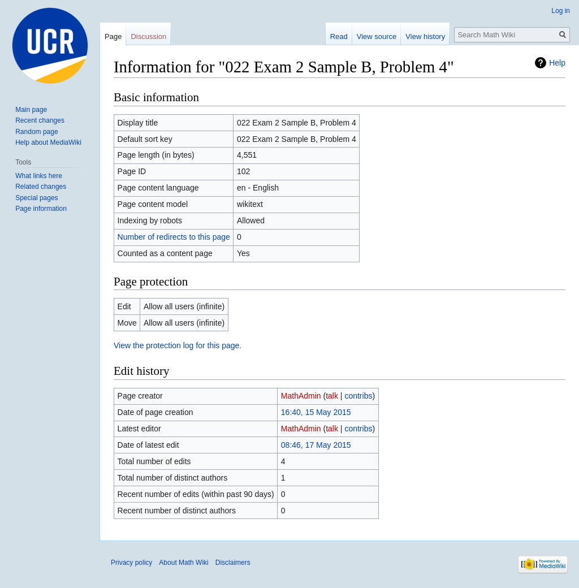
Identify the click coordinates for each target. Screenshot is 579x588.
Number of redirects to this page (174, 236)
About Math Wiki (183, 563)
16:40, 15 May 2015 (316, 412)
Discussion (148, 36)
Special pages (36, 198)
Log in (560, 11)
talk (332, 395)
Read (339, 36)
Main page (31, 110)
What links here (38, 176)
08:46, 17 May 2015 (316, 444)
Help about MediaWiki (48, 142)
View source (377, 36)
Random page (36, 132)
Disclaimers (232, 563)
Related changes (40, 187)
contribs (358, 395)
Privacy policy (131, 563)
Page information (41, 209)
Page (113, 36)
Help (557, 62)
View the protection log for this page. (177, 345)
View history (425, 36)
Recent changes (39, 120)
